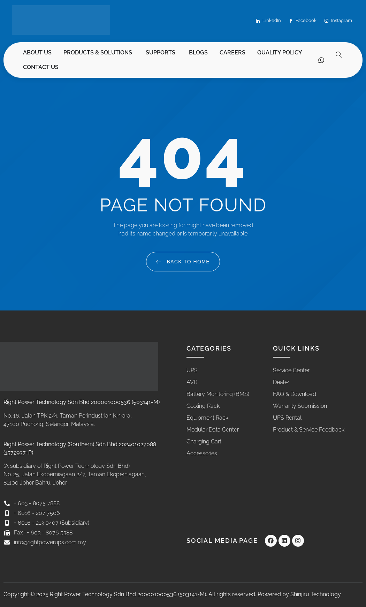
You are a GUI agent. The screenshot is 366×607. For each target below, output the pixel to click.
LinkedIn (268, 21)
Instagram (338, 21)
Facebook (303, 21)
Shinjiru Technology (315, 594)
